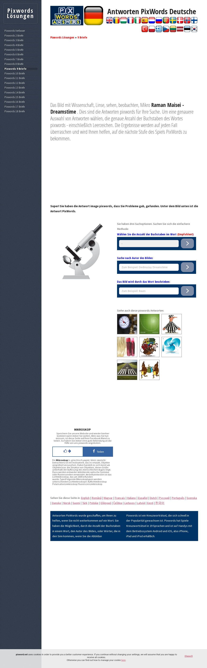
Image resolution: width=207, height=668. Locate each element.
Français (120, 498)
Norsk (67, 503)
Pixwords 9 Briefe (15, 69)
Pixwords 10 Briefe (14, 73)
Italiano (131, 498)
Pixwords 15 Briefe (14, 97)
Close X (189, 655)
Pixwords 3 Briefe (13, 40)
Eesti (150, 503)
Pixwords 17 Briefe (14, 107)
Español (143, 498)
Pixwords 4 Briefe (13, 45)
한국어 (159, 503)
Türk (84, 503)
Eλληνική (105, 503)
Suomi (76, 503)
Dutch (153, 498)
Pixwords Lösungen (62, 37)
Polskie (93, 503)
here (123, 660)
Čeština (117, 503)
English (85, 498)
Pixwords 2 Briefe (13, 35)
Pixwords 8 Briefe (13, 64)
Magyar (108, 498)
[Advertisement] (124, 73)
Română (96, 498)
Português (178, 498)
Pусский (164, 498)
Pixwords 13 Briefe (14, 87)
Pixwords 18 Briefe (14, 111)
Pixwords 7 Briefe (13, 59)
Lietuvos (129, 503)
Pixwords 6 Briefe (13, 54)
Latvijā (141, 503)
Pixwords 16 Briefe (14, 102)
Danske (56, 503)
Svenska (192, 498)
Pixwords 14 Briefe (14, 92)
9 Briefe (82, 37)
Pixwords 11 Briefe (14, 78)
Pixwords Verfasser (14, 31)
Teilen (97, 451)
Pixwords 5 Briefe (13, 50)
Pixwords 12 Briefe (14, 83)
